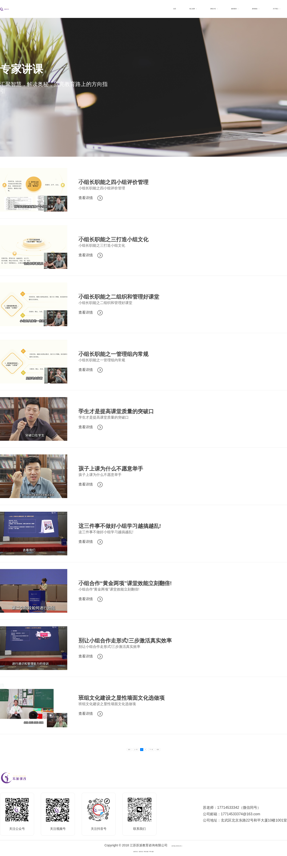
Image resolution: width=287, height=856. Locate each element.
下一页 (163, 749)
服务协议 (121, 851)
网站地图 (151, 851)
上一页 (124, 749)
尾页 (180, 749)
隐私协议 (136, 851)
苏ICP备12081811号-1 (176, 845)
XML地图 (165, 851)
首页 (107, 749)
